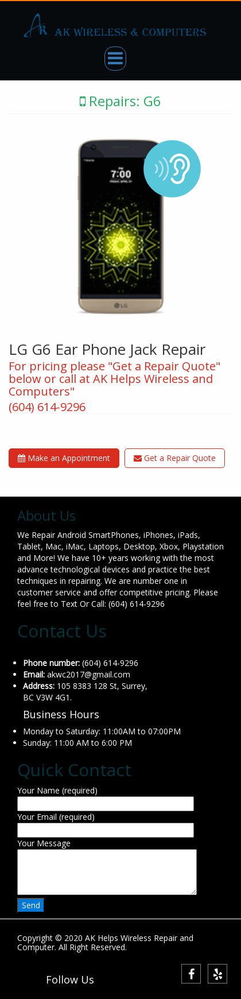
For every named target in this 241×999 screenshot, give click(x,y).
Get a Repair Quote (175, 457)
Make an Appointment (64, 457)
